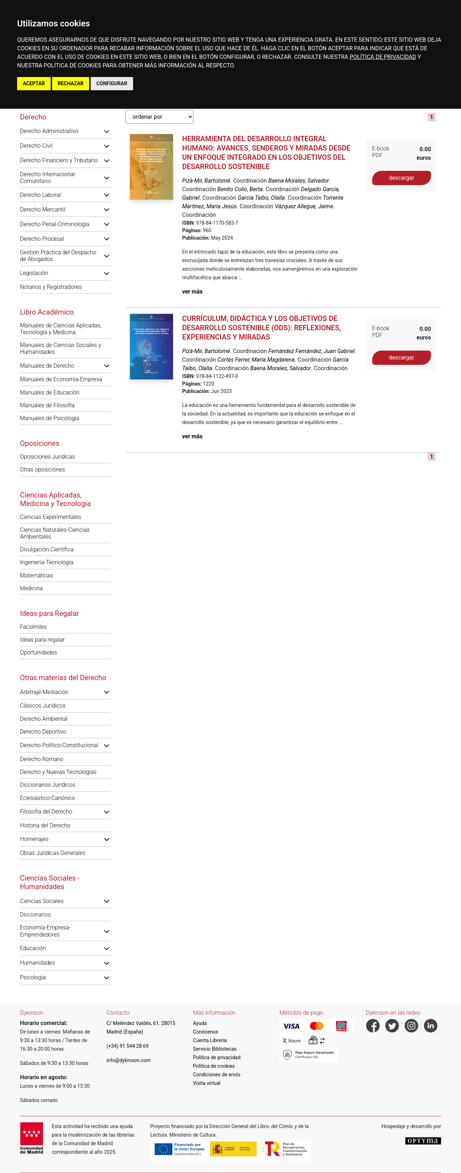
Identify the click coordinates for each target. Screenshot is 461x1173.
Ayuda (200, 1023)
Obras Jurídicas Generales (52, 853)
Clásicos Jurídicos (43, 705)
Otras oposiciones (42, 469)
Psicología (33, 977)
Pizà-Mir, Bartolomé (206, 180)
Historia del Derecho (45, 825)
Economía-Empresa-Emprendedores (45, 931)
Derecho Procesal (42, 238)
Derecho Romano (42, 759)
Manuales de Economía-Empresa (61, 379)
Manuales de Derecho (47, 365)
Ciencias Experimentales (50, 517)
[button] (106, 131)
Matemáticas (36, 575)
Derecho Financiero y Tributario (59, 160)
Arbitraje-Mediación (44, 692)
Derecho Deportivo (43, 731)
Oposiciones (39, 443)
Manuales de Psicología (49, 418)
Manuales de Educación (50, 392)
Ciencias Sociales (42, 901)
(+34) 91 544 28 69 (127, 1046)
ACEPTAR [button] (34, 83)
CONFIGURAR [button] (111, 83)
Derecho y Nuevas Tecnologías (58, 772)
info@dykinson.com (128, 1060)
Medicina (31, 588)
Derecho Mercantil (42, 209)
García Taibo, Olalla (261, 197)
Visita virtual (207, 1083)
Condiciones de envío (216, 1074)
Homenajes (34, 839)
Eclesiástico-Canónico (47, 798)
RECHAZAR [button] (70, 83)
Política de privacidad (216, 1057)
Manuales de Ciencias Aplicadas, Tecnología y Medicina (60, 329)
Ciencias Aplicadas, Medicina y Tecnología (55, 499)
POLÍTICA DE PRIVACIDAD (383, 56)
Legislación (34, 273)
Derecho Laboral (40, 195)
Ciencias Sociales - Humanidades (50, 882)
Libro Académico (47, 312)
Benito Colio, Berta (240, 189)
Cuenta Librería (210, 1040)
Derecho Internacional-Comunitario (48, 177)
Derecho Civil (36, 145)
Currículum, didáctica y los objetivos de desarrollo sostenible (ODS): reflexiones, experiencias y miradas (261, 327)
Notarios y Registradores (51, 287)
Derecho (33, 117)
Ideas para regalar (42, 639)
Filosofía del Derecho (46, 811)
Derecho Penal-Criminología (54, 224)
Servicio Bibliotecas (215, 1049)
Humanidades (37, 962)
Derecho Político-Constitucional (59, 745)
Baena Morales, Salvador (298, 180)
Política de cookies (214, 1066)
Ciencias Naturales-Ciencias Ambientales (55, 533)
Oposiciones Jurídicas (47, 456)
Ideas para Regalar (49, 613)
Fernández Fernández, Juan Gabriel (311, 351)
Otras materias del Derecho (63, 677)
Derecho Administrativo (49, 131)
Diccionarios (35, 914)
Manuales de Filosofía (47, 405)
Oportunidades (38, 652)
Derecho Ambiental (43, 718)
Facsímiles (33, 626)
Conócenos (205, 1032)
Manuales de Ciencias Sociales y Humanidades (60, 348)
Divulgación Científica (47, 549)
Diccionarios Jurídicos (47, 784)
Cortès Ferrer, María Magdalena (256, 359)
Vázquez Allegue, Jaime (304, 206)
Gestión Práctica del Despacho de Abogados (58, 255)
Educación (33, 948)
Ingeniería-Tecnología (47, 562)
